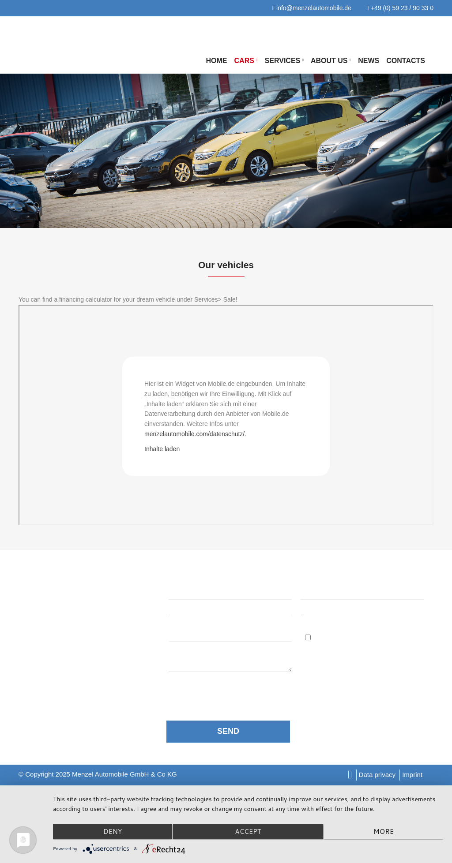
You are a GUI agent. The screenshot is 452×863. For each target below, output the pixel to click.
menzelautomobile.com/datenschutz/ (194, 433)
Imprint (412, 774)
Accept (248, 832)
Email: (313, 591)
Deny (111, 832)
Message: (186, 633)
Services (284, 60)
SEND (228, 731)
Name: (179, 591)
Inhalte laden (162, 448)
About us (331, 60)
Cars (246, 60)
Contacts (405, 60)
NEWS (368, 60)
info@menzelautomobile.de (311, 7)
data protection (227, 690)
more (385, 832)
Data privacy (377, 774)
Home (216, 60)
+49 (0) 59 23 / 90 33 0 (400, 7)
